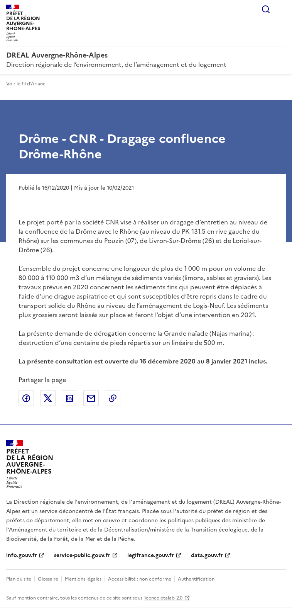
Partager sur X (48, 398)
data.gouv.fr (207, 555)
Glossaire (48, 579)
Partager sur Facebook (26, 398)
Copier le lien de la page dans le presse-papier (112, 398)
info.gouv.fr (21, 555)
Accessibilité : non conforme (139, 579)
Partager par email (91, 398)
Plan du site (18, 579)
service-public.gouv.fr (82, 555)
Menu (281, 9)
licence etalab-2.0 (162, 597)
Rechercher (265, 9)
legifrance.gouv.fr (150, 555)
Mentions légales (83, 579)
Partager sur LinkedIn (69, 398)
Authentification (196, 579)
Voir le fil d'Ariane (26, 83)
